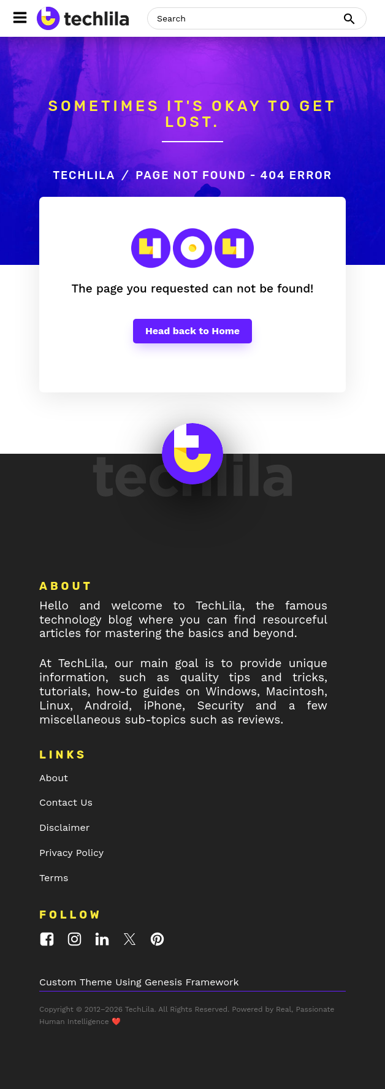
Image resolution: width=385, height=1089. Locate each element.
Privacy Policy (71, 852)
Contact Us (66, 802)
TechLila (84, 175)
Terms (53, 878)
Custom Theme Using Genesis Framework (139, 982)
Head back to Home (192, 331)
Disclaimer (64, 827)
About (53, 778)
